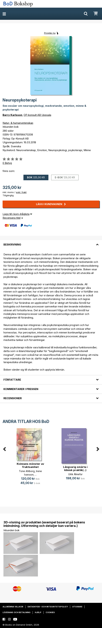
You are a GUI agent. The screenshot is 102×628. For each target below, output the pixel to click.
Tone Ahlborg (27, 471)
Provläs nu (49, 33)
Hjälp (38, 612)
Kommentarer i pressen (20, 389)
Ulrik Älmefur (75, 474)
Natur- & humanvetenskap (18, 123)
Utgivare (77, 606)
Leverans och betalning (16, 612)
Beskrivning (12, 244)
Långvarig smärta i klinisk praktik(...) (75, 468)
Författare (12, 379)
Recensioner (12, 398)
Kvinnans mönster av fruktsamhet (30, 465)
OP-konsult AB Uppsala (37, 115)
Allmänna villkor (13, 606)
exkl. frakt (21, 192)
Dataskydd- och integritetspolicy (48, 606)
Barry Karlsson (12, 115)
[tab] (51, 242)
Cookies (50, 612)
